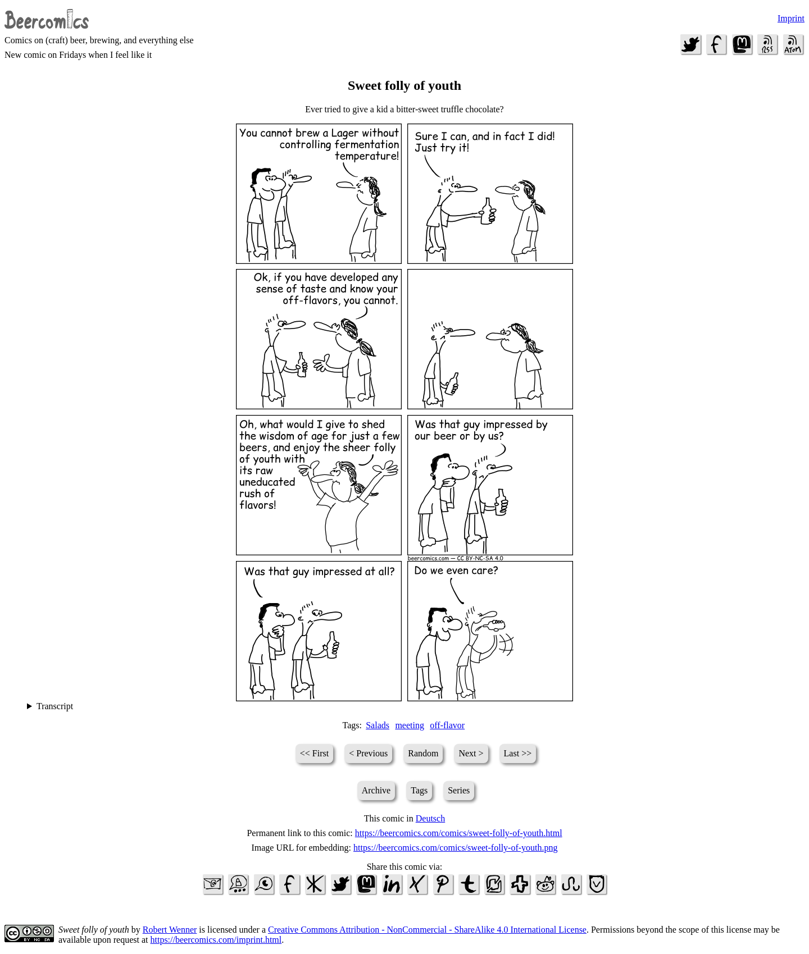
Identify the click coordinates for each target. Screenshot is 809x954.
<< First (314, 753)
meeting (409, 725)
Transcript (55, 706)
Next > (470, 753)
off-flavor (447, 725)
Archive (376, 790)
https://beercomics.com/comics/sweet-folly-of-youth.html (458, 833)
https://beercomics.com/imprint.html (216, 939)
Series (459, 790)
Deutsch (430, 818)
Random (423, 753)
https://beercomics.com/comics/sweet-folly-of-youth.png (455, 847)
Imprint (791, 18)
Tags (419, 790)
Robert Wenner (170, 929)
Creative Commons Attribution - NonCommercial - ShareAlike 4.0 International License (427, 929)
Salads (377, 725)
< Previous (368, 753)
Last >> (518, 753)
